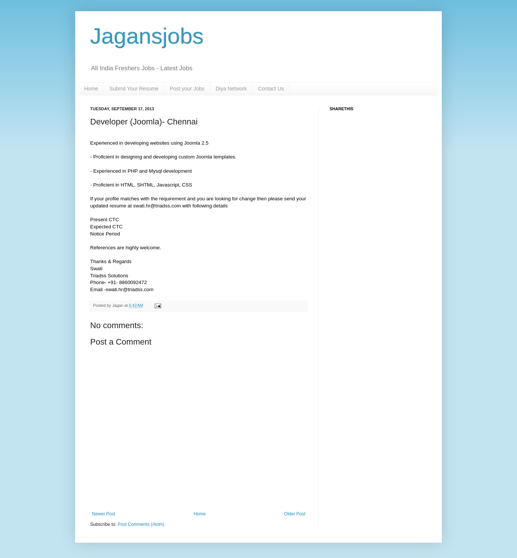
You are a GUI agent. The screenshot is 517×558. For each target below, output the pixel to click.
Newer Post (103, 514)
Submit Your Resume (134, 89)
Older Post (294, 514)
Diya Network (231, 89)
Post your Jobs (187, 89)
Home (91, 89)
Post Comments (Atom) (140, 524)
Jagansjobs (147, 36)
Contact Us (271, 89)
